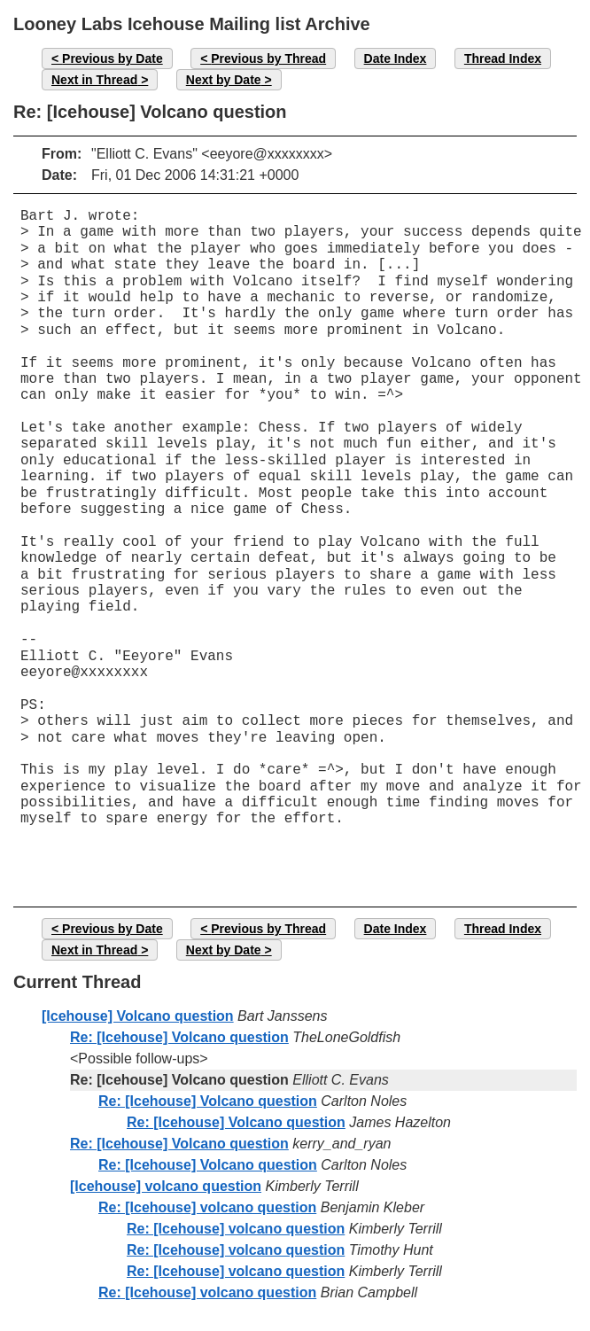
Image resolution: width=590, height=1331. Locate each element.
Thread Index (502, 58)
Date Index (395, 58)
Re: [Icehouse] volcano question (207, 1207)
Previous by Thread (268, 58)
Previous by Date (112, 58)
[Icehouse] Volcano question (138, 1016)
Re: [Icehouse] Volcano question (179, 1037)
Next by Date (223, 80)
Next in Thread (94, 80)
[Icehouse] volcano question (165, 1186)
